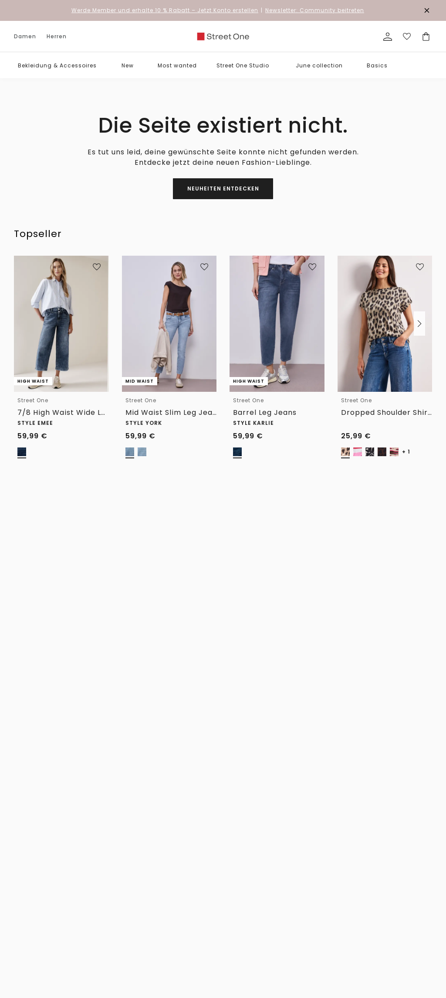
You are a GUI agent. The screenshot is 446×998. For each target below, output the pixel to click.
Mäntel (79, 959)
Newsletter (139, 883)
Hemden (81, 871)
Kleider (23, 918)
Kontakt (136, 871)
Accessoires (30, 848)
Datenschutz (308, 848)
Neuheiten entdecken (223, 188)
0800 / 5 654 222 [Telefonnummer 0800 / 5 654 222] (327, 551)
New (128, 65)
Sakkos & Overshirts (97, 971)
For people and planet (258, 863)
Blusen (23, 871)
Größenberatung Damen (202, 886)
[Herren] (61, 599)
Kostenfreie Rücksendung (376, 722)
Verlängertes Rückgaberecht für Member (233, 722)
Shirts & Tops (32, 860)
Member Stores (258, 936)
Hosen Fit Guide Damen (200, 868)
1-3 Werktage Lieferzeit (97, 722)
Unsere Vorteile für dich (223, 700)
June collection (319, 65)
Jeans (22, 895)
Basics (377, 65)
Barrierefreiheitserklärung (325, 883)
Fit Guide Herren (201, 900)
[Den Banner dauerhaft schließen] (427, 10)
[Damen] (17, 599)
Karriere (249, 877)
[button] (103, 65)
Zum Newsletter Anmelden (173, 621)
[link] (223, 36)
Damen (25, 36)
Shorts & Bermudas (96, 948)
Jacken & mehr (34, 930)
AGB (297, 871)
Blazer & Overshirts (39, 942)
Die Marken (253, 848)
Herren (57, 36)
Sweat (22, 971)
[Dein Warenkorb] (426, 36)
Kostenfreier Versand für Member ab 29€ (238, 750)
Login (299, 947)
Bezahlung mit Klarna (145, 898)
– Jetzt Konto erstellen (164, 10)
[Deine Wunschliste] (407, 36)
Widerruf (137, 848)
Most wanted (177, 65)
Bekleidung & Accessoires (57, 65)
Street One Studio (242, 65)
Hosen (22, 883)
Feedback (251, 889)
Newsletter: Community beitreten (314, 10)
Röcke (22, 907)
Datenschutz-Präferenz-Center (323, 897)
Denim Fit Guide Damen (201, 851)
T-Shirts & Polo (90, 860)
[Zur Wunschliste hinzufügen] (96, 267)
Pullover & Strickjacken (31, 957)
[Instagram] (318, 663)
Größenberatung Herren (202, 915)
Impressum (307, 860)
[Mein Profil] (388, 36)
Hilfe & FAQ (140, 860)
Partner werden (258, 901)
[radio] (21, 451)
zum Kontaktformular (372, 642)
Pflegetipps (194, 929)
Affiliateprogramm (263, 924)
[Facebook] (300, 663)
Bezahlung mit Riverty (145, 915)
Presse (247, 912)
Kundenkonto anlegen (320, 936)
